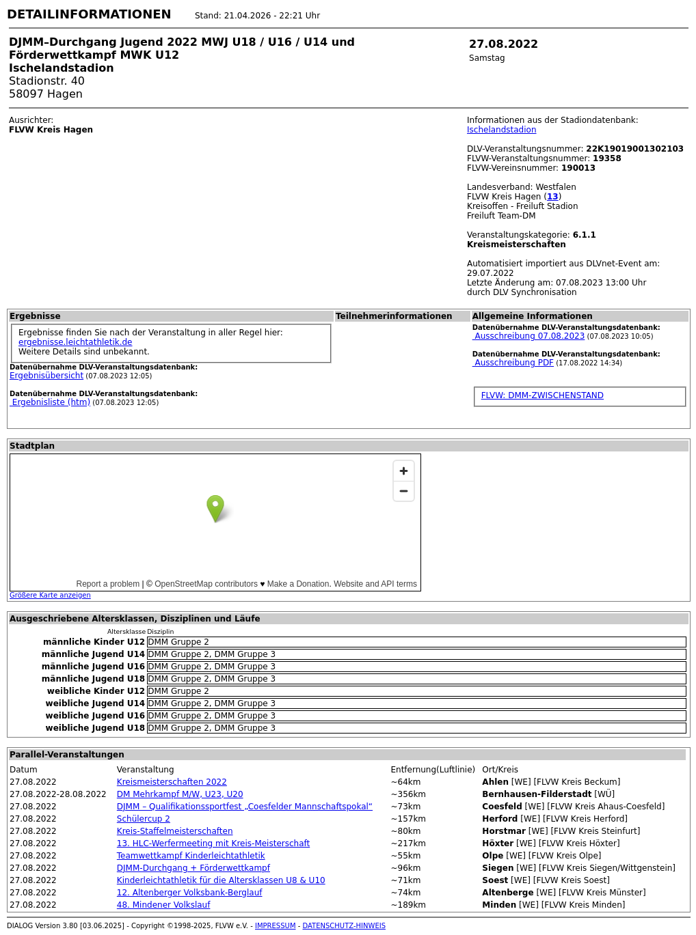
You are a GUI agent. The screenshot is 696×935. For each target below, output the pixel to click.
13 (553, 196)
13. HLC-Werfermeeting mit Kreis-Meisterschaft (213, 843)
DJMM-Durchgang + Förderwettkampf (193, 868)
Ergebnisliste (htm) (50, 402)
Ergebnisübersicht (46, 375)
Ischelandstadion (502, 130)
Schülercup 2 (143, 819)
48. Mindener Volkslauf (164, 905)
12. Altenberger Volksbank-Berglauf (190, 892)
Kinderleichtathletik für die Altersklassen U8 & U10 (221, 880)
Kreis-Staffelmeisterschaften (175, 831)
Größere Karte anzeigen (50, 595)
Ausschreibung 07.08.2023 (528, 336)
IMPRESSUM (275, 926)
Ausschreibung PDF (513, 362)
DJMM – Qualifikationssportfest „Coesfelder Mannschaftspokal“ (245, 806)
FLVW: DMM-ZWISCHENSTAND (542, 395)
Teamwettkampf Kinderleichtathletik (191, 856)
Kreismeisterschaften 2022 (172, 782)
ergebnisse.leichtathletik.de (75, 342)
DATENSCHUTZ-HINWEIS (344, 926)
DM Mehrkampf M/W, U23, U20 (180, 794)
